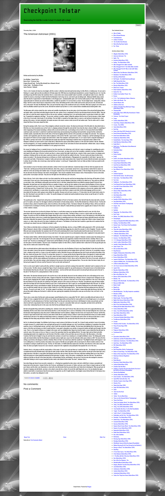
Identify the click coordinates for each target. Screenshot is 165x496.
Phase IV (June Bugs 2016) (120, 326)
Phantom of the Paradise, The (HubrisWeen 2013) (126, 323)
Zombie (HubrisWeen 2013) (120, 471)
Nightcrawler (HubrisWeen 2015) (122, 302)
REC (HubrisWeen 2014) (120, 345)
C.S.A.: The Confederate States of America (124, 98)
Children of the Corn (119, 104)
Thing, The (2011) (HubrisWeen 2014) (123, 406)
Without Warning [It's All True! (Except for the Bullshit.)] (127, 445)
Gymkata (116, 210)
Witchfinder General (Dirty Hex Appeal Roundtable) (126, 443)
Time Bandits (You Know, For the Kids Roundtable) (126, 409)
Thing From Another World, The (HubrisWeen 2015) (127, 402)
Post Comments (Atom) (36, 440)
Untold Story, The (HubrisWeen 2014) (123, 419)
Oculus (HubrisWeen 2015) (120, 309)
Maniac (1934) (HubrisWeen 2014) (122, 276)
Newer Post (27, 437)
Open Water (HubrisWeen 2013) (122, 313)
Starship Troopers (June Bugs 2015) (123, 381)
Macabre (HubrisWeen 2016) (121, 270)
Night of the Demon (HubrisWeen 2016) (123, 300)
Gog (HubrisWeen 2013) (120, 201)
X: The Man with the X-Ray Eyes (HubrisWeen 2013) (126, 456)
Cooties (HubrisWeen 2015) (120, 120)
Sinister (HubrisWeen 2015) (121, 374)
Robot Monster (117, 360)
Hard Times (116, 214)
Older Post (102, 437)
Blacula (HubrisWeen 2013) (121, 85)
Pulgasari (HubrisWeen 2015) (121, 330)
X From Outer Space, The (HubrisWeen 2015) (125, 452)
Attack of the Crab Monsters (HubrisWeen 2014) (126, 72)
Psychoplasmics (118, 37)
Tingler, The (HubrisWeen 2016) (122, 411)
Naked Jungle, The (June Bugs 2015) (123, 298)
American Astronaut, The (120, 56)
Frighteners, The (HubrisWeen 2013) (123, 182)
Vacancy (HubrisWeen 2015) (121, 424)
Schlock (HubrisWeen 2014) (121, 364)
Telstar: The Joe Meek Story (121, 396)
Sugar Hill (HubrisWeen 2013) (121, 387)
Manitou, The (117, 278)
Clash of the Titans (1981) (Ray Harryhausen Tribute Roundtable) (127, 113)
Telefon (115, 394)
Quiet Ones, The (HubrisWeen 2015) (123, 343)
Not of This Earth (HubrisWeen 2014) (123, 304)
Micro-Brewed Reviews (119, 35)
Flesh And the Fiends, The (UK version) (123, 175)
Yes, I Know (116, 46)
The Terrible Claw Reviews (120, 42)
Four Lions (116, 180)
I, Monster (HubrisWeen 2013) (121, 233)
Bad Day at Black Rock (119, 77)
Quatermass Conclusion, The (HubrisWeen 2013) (126, 341)
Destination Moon (118, 150)
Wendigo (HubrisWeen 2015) (121, 441)
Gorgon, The (117, 206)
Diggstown (116, 152)
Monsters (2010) (118, 293)
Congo (115, 118)
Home (64, 437)
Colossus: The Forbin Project (121, 116)
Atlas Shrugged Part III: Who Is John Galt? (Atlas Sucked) (126, 69)
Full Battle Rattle (118, 188)
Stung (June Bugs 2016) (120, 385)
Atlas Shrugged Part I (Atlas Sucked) (123, 64)
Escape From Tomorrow (119, 161)
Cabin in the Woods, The (120, 100)
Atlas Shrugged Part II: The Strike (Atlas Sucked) (126, 67)
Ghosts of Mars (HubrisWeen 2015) (122, 191)
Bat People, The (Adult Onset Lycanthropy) (124, 79)
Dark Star (116, 129)
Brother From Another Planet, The (122, 94)
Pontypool (116, 328)
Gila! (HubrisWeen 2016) (120, 195)
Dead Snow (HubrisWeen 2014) (121, 135)
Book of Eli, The (117, 92)
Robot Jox (116, 358)
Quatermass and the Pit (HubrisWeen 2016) (124, 339)
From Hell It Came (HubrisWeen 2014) (123, 186)
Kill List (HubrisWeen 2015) (120, 248)
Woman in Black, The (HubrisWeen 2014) (124, 447)
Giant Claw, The (118, 193)
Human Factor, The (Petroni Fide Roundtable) (125, 225)
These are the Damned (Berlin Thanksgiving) (125, 398)
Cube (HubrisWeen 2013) (120, 127)
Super (115, 389)
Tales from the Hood (119, 392)
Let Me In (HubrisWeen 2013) (121, 263)
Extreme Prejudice (118, 167)
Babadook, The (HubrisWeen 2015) (122, 75)
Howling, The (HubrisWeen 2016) (122, 223)
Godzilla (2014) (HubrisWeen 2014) (123, 199)
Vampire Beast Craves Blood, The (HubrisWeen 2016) (127, 426)
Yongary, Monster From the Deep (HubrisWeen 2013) (127, 464)
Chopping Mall (117, 110)
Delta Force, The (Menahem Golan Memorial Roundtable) (125, 147)
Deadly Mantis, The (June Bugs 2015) (123, 140)
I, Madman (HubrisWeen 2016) (121, 231)
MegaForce (116, 287)
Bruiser (115, 96)
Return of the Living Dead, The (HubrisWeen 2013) (126, 354)
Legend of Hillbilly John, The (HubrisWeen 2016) (126, 261)
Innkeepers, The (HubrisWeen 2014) (123, 236)
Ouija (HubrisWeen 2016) (120, 315)
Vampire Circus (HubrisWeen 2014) (122, 428)
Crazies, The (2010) (119, 125)
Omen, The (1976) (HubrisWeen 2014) (123, 311)
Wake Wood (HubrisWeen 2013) (122, 432)
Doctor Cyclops (117, 154)
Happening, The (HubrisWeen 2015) (123, 212)
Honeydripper (117, 218)
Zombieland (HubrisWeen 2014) (122, 473)
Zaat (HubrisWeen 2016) (120, 466)
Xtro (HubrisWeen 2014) (120, 458)
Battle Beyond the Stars (119, 81)
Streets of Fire (117, 383)
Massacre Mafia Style (119, 283)
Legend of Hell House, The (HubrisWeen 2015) (125, 259)
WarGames (116, 437)
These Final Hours (118, 400)
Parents (115, 321)
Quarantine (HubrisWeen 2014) (121, 336)
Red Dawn (116, 347)
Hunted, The (117, 227)
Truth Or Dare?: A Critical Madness (122, 413)
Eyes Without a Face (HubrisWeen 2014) (124, 169)
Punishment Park (118, 332)
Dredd (115, 156)
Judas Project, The (118, 246)
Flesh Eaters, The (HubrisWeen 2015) (123, 178)
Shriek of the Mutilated (119, 372)
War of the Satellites (119, 434)
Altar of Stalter (117, 33)
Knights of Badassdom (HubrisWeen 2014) (124, 253)
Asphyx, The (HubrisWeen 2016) (122, 62)
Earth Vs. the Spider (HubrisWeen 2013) (124, 158)
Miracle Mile (117, 289)
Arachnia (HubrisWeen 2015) (121, 60)
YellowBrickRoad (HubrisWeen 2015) (123, 462)
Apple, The (116, 58)
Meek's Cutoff (117, 285)
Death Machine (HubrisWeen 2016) (122, 142)
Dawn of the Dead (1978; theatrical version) (124, 131)
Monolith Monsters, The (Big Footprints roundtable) (126, 291)
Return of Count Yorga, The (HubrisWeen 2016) (125, 351)
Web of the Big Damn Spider (121, 44)
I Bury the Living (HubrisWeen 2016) (123, 229)
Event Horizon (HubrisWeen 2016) (122, 165)
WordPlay (116, 449)
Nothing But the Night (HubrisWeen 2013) (124, 306)
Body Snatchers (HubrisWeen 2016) (123, 89)
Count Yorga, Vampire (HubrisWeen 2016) (124, 123)
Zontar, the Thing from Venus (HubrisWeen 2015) (126, 475)
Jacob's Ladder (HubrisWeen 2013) (122, 242)
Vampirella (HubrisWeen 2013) (121, 430)
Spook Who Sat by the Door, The (122, 379)
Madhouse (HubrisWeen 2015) (121, 272)
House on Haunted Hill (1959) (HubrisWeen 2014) (126, 221)
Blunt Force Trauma (119, 87)
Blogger (89, 486)
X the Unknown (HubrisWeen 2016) (122, 454)
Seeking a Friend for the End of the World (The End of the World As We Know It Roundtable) (127, 369)
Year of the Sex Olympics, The (121, 460)
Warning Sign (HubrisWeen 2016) (122, 439)
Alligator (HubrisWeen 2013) (121, 54)
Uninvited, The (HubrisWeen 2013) (122, 417)
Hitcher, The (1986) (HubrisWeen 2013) (123, 216)
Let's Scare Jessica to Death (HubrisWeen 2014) (126, 266)
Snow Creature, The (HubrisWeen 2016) (124, 376)
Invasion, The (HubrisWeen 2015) (122, 238)
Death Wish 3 (117, 144)
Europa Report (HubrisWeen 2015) (122, 163)
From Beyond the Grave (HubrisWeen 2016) (124, 184)
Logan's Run (117, 268)
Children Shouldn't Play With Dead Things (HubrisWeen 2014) (124, 107)
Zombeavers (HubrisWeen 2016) (122, 469)
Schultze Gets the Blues (120, 366)
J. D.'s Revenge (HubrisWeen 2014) (122, 240)
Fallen (115, 171)
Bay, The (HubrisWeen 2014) (121, 83)
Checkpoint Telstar (52, 10)
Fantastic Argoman (118, 173)
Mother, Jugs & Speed (119, 296)
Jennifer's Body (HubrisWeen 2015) (122, 244)
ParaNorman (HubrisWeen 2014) (122, 319)
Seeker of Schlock (118, 39)
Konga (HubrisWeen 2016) (120, 255)
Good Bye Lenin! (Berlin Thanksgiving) (123, 203)
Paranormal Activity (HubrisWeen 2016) (124, 317)
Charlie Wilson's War (119, 102)
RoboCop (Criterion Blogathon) (121, 356)
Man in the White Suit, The (120, 274)
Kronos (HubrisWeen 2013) (120, 257)
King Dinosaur (117, 251)
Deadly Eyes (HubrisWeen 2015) (122, 138)
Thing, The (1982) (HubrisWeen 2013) (123, 404)
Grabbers (116, 208)
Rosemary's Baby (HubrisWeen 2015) (123, 362)
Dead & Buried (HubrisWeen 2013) (122, 133)
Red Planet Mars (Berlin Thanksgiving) (123, 349)
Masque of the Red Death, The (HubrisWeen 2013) (126, 281)
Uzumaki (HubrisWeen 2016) (121, 421)
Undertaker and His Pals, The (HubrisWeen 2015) (126, 415)
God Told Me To (117, 197)
